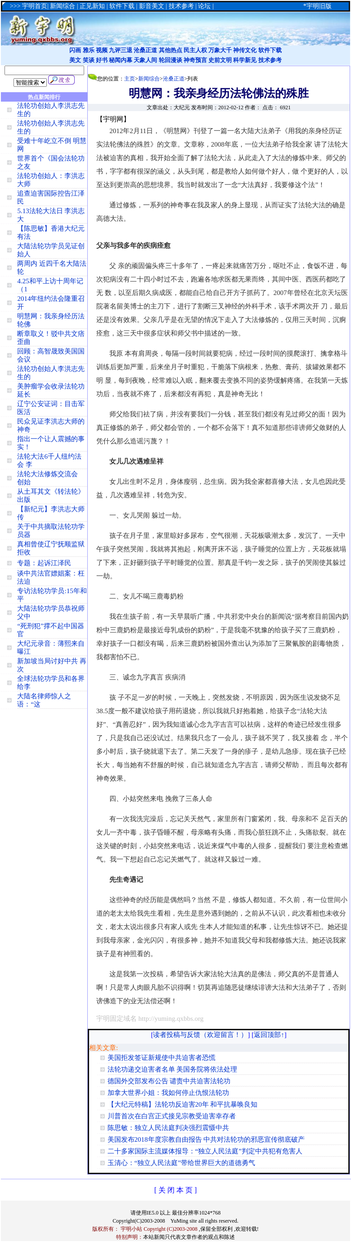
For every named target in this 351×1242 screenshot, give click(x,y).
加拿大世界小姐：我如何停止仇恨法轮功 (168, 1092)
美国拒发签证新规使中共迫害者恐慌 (162, 1057)
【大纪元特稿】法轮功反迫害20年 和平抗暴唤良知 (183, 1104)
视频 (102, 50)
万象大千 (220, 50)
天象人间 (145, 60)
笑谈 (88, 60)
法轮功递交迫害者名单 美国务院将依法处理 (173, 1069)
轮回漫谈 (170, 60)
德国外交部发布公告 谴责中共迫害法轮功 (169, 1081)
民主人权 (195, 50)
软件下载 (270, 50)
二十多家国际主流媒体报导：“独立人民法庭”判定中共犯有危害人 (205, 1151)
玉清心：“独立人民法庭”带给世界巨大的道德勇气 (181, 1162)
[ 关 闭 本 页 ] (175, 1190)
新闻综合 (149, 79)
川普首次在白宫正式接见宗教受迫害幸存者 (172, 1116)
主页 (129, 79)
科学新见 (244, 60)
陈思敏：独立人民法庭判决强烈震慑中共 (168, 1127)
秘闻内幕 (120, 60)
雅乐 (88, 50)
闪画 (75, 50)
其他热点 (170, 50)
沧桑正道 (145, 50)
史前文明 (220, 60)
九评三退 (120, 50)
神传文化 (244, 50)
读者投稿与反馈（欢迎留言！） (200, 1034)
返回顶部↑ (269, 1034)
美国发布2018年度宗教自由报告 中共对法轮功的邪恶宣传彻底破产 (206, 1139)
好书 (102, 60)
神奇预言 (195, 60)
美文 (75, 60)
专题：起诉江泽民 (44, 563)
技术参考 (270, 60)
